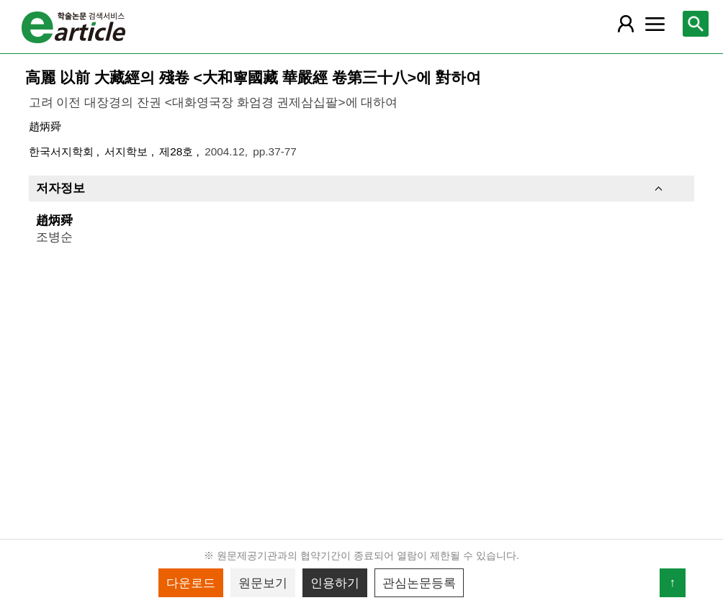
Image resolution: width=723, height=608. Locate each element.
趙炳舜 (45, 126)
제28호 (177, 151)
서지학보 (127, 151)
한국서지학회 (62, 151)
